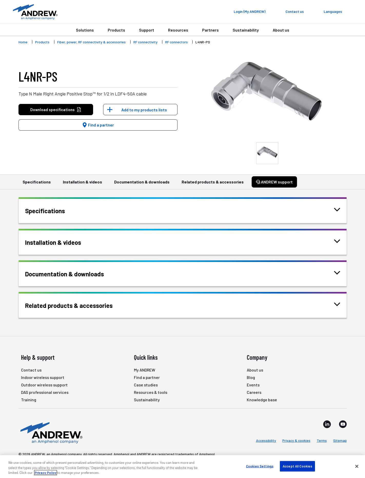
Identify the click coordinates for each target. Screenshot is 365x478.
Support (146, 29)
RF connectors (176, 42)
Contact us (31, 369)
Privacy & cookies (296, 440)
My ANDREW (144, 369)
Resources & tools (150, 392)
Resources (178, 29)
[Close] (356, 466)
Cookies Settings (259, 466)
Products (116, 29)
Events (253, 384)
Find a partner (98, 124)
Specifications (37, 184)
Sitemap (340, 440)
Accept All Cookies (297, 466)
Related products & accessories (213, 184)
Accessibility (266, 440)
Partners (210, 29)
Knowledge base (262, 399)
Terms (322, 440)
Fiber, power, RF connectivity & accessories (91, 42)
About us (281, 29)
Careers (254, 392)
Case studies (146, 384)
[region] (182, 466)
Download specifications (55, 109)
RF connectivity (145, 42)
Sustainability (246, 29)
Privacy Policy (45, 473)
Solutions (85, 29)
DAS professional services (44, 392)
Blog (251, 377)
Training (28, 399)
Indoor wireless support (42, 377)
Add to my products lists (144, 109)
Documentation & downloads (142, 184)
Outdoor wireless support (44, 384)
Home (22, 42)
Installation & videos (82, 184)
